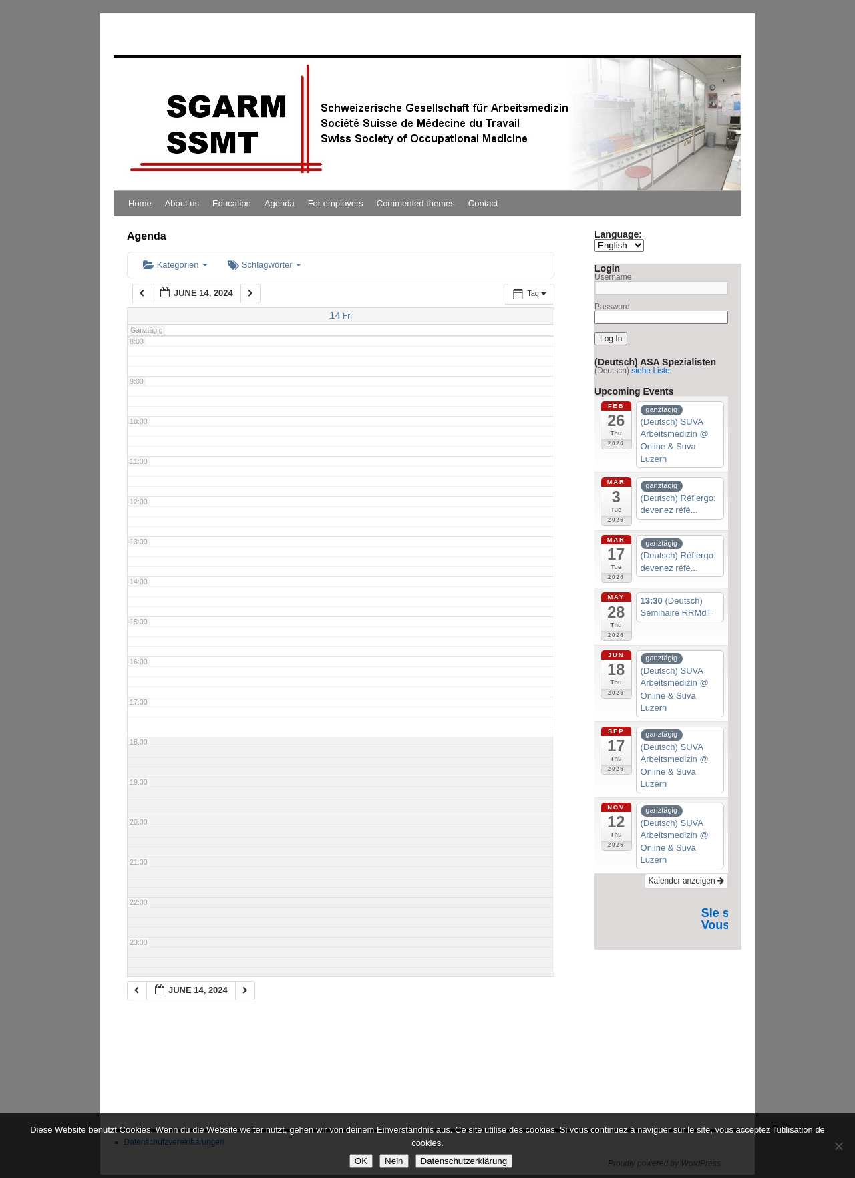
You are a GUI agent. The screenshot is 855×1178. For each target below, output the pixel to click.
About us (182, 203)
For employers (335, 203)
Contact (483, 203)
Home (140, 203)
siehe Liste (650, 370)
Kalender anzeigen (686, 881)
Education (231, 203)
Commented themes (416, 203)
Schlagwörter (264, 265)
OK (361, 1161)
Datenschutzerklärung (464, 1161)
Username (612, 277)
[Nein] (838, 1146)
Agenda (280, 203)
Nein (394, 1161)
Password (612, 306)
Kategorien (175, 265)
